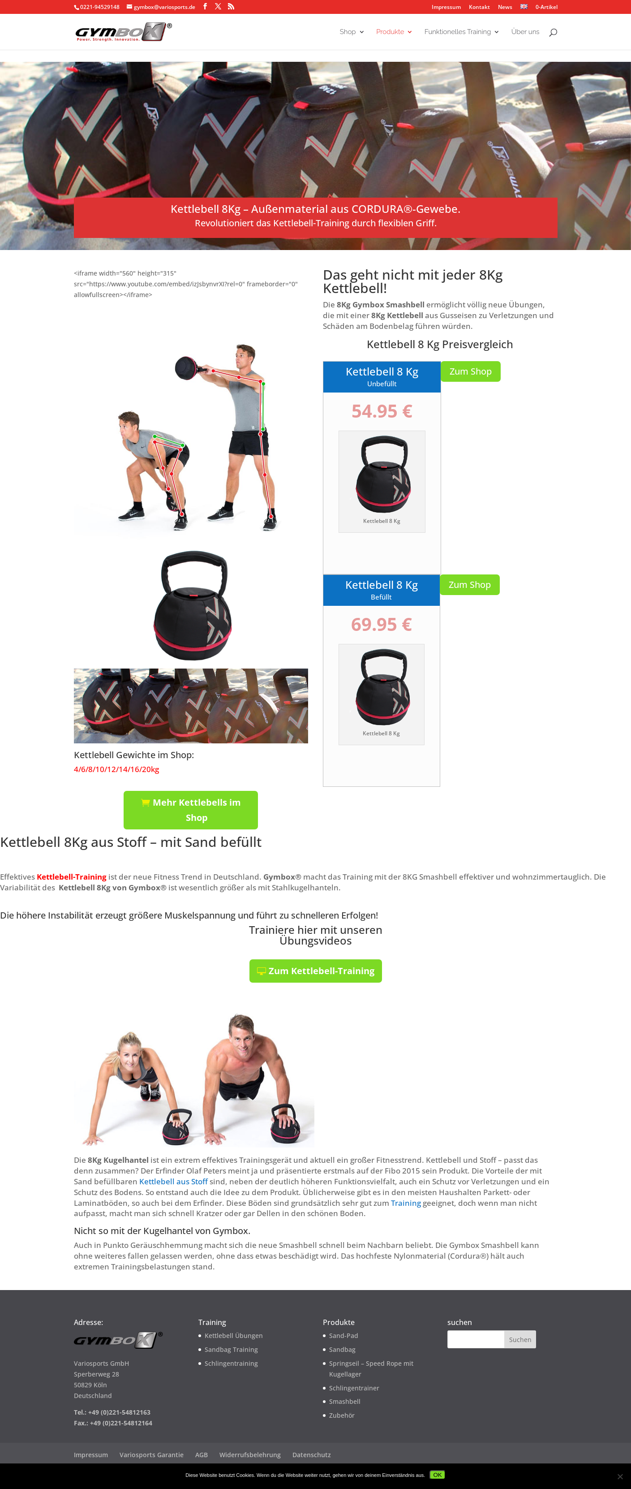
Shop (348, 32)
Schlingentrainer (354, 1388)
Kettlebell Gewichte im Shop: (134, 755)
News (505, 7)
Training (406, 1203)
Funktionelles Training (458, 32)
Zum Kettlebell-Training (321, 971)
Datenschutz (311, 1454)
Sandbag (342, 1349)
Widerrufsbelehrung (250, 1454)
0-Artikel (546, 7)
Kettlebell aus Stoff (173, 1181)
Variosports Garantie (152, 1454)
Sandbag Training (231, 1349)
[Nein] (619, 1476)
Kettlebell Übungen (234, 1335)
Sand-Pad (343, 1335)
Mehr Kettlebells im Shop (197, 810)
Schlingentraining (231, 1363)
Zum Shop (471, 371)
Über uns (525, 32)
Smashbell (345, 1401)
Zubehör (342, 1415)
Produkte (390, 32)
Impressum (446, 7)
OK (437, 1475)
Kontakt (479, 7)
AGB (201, 1454)
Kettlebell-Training (72, 877)
